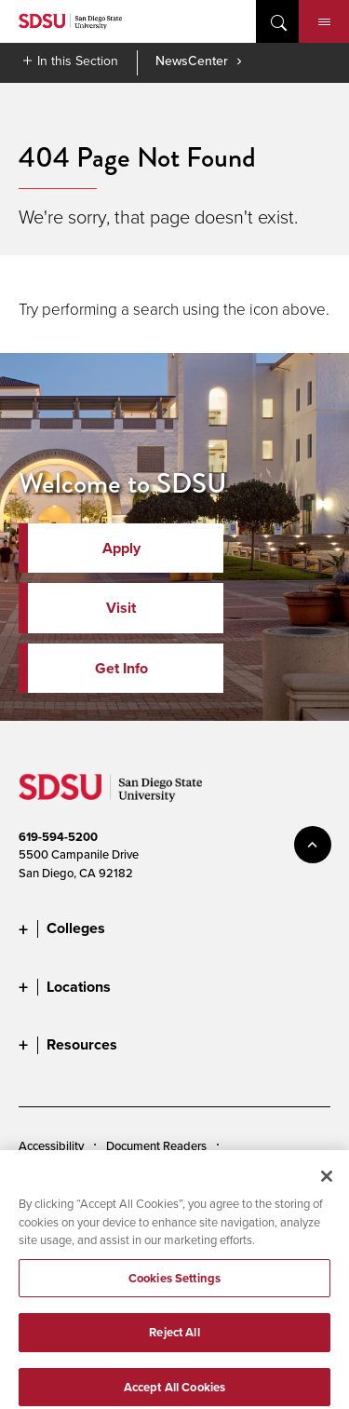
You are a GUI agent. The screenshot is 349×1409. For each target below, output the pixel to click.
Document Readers (156, 1145)
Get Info (121, 668)
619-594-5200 (58, 837)
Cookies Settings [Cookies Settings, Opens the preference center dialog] (174, 1285)
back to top (312, 844)
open (277, 21)
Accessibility (51, 1145)
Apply (121, 548)
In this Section (77, 60)
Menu (324, 22)
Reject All (174, 1340)
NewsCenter (191, 60)
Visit (121, 607)
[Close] (326, 1183)
